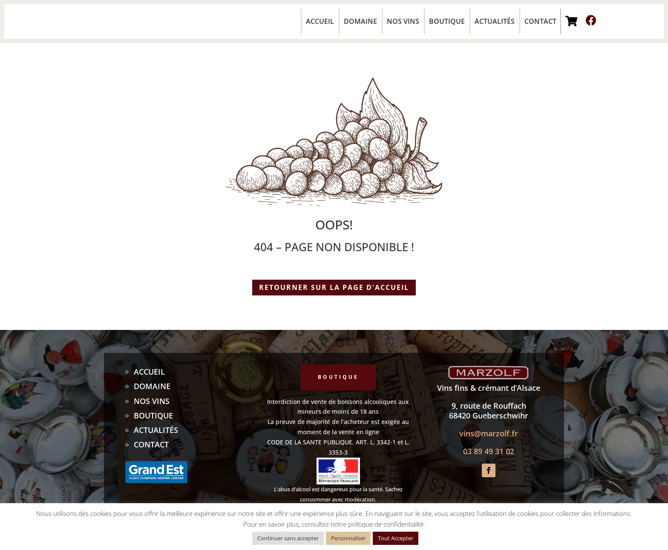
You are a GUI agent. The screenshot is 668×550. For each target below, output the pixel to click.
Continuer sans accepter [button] (288, 538)
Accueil (320, 21)
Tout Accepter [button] (395, 538)
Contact (540, 21)
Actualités (495, 21)
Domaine (360, 21)
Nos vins (403, 21)
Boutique (447, 21)
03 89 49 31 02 (488, 451)
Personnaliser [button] (348, 538)
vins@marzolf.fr (488, 433)
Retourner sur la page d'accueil (334, 287)
